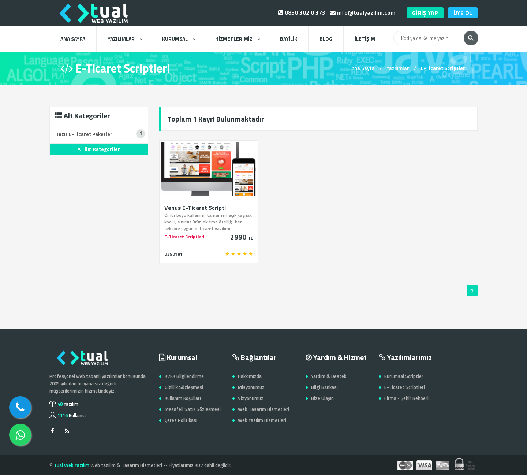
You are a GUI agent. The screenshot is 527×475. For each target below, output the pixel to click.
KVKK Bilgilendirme (184, 376)
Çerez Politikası (181, 420)
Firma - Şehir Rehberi (406, 398)
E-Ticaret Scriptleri (404, 387)
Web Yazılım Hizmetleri (262, 420)
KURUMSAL (178, 38)
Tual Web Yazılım (71, 465)
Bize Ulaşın (322, 398)
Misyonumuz (251, 387)
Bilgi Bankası (324, 387)
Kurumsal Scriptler (403, 376)
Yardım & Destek (328, 376)
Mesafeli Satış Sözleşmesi (193, 409)
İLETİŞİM (365, 38)
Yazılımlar (397, 68)
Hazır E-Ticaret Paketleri (84, 134)
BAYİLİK (288, 38)
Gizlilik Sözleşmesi (184, 387)
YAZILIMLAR (125, 38)
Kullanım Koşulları (183, 398)
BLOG (325, 38)
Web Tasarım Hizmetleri (263, 409)
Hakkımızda (250, 376)
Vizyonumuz (251, 398)
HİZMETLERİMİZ (237, 38)
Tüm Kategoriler (99, 149)
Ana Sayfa (363, 68)
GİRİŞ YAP (425, 12)
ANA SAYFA (72, 38)
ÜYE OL (462, 12)
